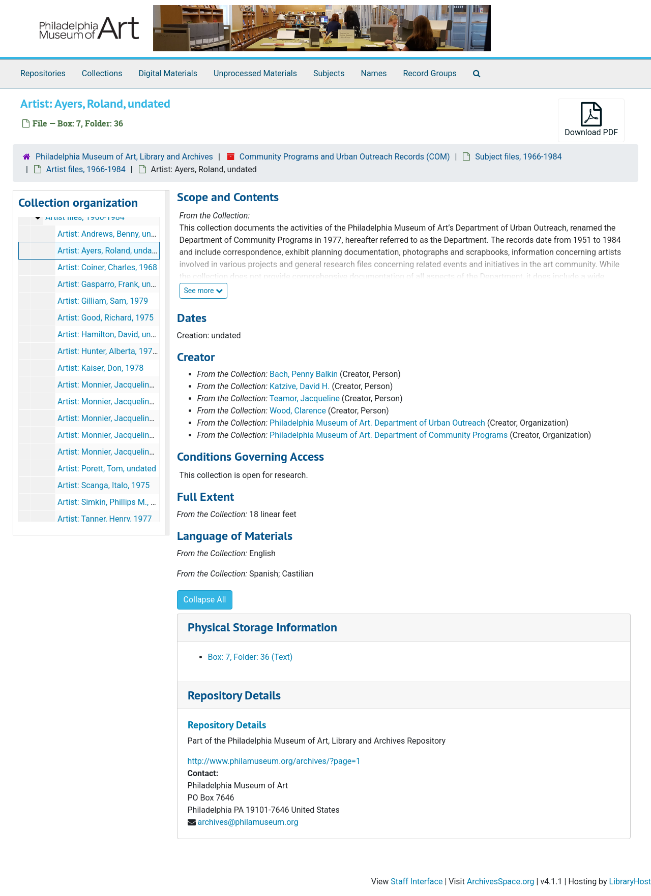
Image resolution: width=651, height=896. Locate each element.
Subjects (328, 73)
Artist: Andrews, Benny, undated (114, 234)
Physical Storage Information (262, 627)
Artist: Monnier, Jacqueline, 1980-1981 (126, 385)
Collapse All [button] (205, 599)
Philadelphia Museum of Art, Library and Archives (124, 157)
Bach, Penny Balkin (304, 374)
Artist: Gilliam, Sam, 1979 (102, 301)
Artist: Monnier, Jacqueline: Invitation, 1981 (135, 418)
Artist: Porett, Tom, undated (106, 468)
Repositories (43, 73)
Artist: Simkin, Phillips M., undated (118, 502)
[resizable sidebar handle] (167, 362)
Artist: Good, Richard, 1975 (105, 318)
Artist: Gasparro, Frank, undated (114, 284)
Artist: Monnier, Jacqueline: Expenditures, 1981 (141, 401)
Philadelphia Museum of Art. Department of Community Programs (389, 435)
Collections (102, 73)
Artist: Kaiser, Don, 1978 (100, 368)
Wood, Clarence (298, 410)
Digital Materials (167, 73)
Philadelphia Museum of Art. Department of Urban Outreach (377, 423)
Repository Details (234, 695)
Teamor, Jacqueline (305, 398)
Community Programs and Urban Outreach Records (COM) (345, 157)
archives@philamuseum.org (247, 822)
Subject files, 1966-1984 (518, 157)
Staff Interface (416, 881)
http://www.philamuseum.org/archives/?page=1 (274, 761)
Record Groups (429, 73)
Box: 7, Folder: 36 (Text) (250, 657)
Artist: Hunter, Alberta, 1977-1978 (117, 351)
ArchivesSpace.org (501, 881)
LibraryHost (630, 881)
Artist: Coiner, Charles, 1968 (107, 267)
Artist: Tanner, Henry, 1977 (104, 519)
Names (374, 73)
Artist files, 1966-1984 (86, 169)
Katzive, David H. (300, 386)
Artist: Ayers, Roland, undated (110, 250)
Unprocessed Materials (255, 73)
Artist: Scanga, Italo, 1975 (103, 485)
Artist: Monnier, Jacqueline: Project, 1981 (131, 435)
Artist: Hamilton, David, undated (114, 334)
